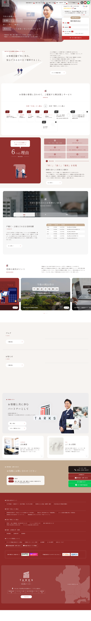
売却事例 (23, 544)
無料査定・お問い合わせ (72, 488)
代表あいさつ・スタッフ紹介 (31, 553)
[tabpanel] (75, 13)
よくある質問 (50, 553)
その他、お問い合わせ (79, 34)
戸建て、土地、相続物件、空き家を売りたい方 (17, 534)
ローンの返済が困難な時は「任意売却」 (67, 523)
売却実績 (9, 544)
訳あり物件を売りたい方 (48, 534)
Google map (26, 607)
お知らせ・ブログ (60, 553)
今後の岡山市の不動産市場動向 (60, 515)
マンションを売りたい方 (35, 534)
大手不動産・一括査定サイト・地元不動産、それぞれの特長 (19, 515)
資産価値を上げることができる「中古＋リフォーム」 (39, 525)
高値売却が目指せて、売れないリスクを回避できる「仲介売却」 (20, 523)
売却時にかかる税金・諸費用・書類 (43, 515)
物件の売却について (68, 34)
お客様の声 (16, 544)
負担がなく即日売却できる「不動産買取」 (46, 523)
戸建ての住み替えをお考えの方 (13, 535)
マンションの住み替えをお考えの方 (30, 535)
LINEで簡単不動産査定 (72, 496)
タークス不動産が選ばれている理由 (14, 553)
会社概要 (42, 553)
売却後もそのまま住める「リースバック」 (16, 525)
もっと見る (83, 14)
